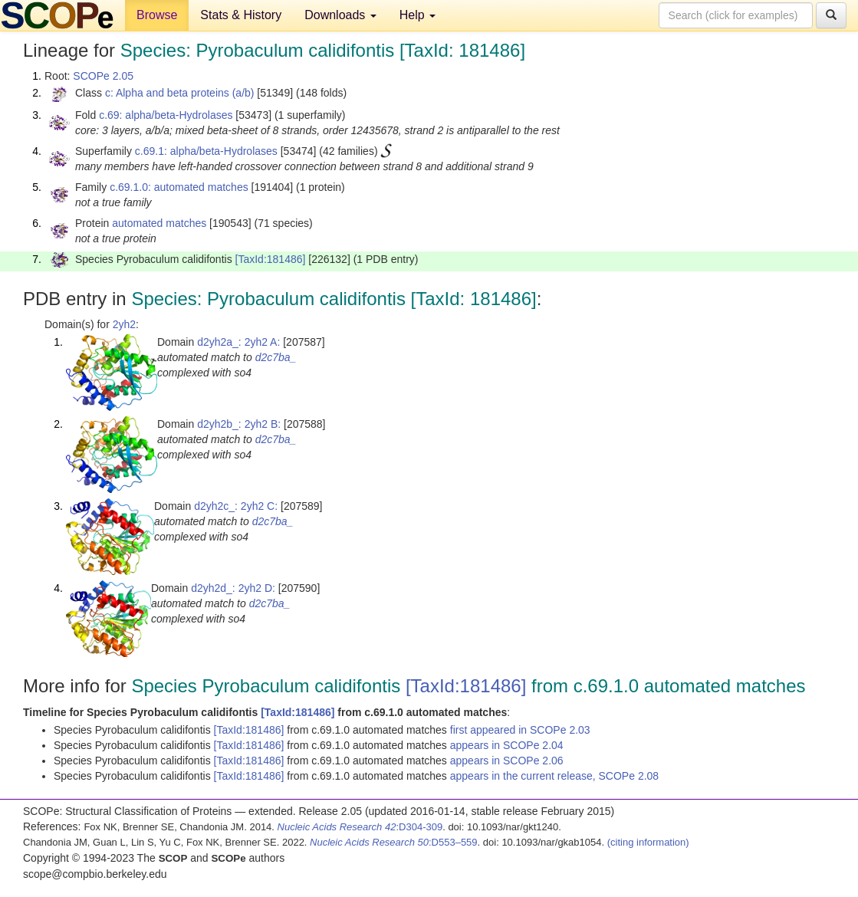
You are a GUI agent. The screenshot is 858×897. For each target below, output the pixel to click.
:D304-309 (360, 827)
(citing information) (648, 842)
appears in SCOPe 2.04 (507, 745)
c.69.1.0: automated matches (179, 187)
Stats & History (240, 14)
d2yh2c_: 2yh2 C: (236, 506)
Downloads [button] (340, 14)
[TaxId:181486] (270, 259)
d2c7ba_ (276, 357)
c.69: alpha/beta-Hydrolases (165, 115)
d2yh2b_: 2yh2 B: (239, 424)
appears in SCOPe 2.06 (507, 760)
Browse (156, 14)
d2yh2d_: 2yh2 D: (233, 588)
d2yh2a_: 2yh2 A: (238, 342)
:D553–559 (394, 842)
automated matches (159, 223)
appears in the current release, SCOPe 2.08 (554, 776)
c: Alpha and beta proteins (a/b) (180, 93)
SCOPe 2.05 (103, 76)
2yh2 (124, 324)
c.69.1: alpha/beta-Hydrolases (206, 151)
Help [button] (417, 14)
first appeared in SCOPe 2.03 (520, 730)
